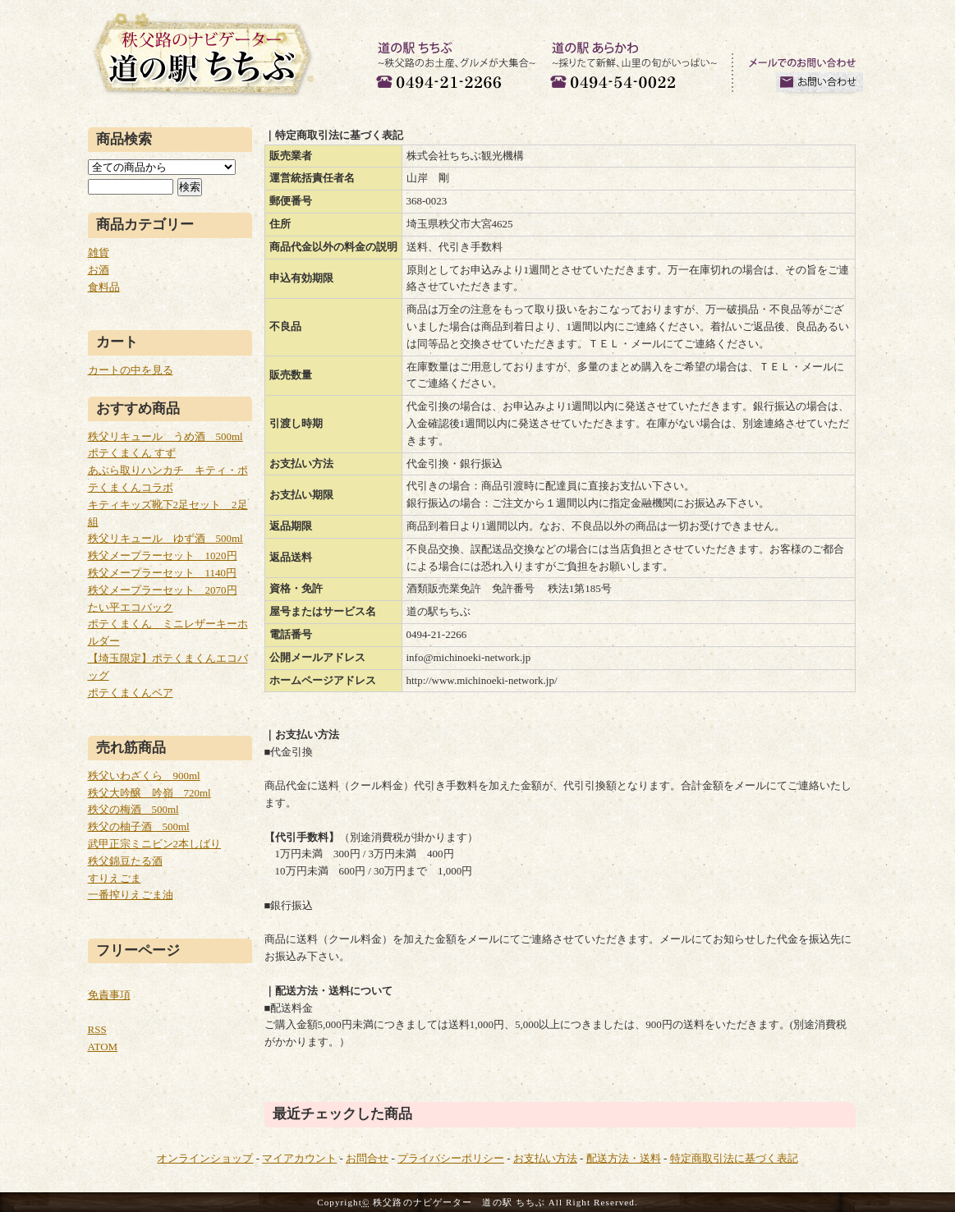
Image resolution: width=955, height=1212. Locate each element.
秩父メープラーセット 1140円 (162, 573)
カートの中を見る (130, 370)
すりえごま (114, 878)
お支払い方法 (545, 1158)
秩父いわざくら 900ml (144, 775)
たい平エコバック (130, 607)
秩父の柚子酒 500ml (139, 826)
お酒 (98, 270)
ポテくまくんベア (130, 692)
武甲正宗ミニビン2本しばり (155, 844)
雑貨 (98, 252)
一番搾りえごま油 (130, 894)
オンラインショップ (205, 1158)
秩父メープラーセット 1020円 (162, 555)
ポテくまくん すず (132, 453)
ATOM (103, 1046)
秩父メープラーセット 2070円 (162, 590)
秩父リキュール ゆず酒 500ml (165, 538)
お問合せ (367, 1158)
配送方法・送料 (623, 1158)
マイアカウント (299, 1158)
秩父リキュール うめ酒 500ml (165, 436)
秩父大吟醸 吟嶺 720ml (149, 793)
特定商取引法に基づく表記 (734, 1158)
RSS (97, 1029)
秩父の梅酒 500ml (133, 809)
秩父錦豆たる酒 (125, 861)
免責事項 (109, 995)
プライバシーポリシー (450, 1158)
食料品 (104, 287)
